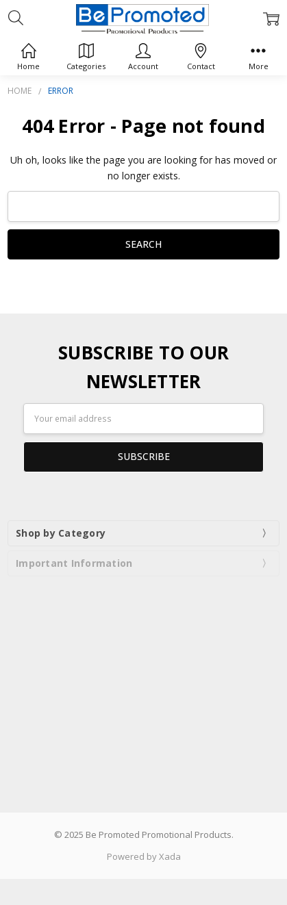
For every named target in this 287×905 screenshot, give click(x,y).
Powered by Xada (144, 856)
